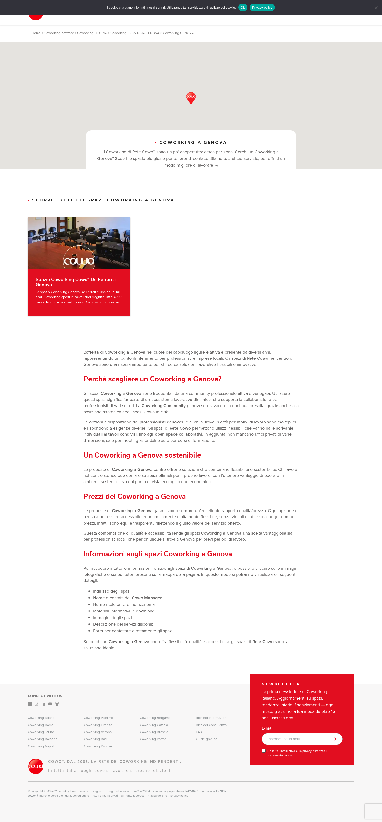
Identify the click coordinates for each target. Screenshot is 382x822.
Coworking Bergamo (155, 717)
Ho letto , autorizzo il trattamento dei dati (297, 752)
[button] (191, 98)
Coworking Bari (95, 738)
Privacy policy (262, 7)
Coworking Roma (40, 724)
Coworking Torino (41, 731)
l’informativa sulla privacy (295, 750)
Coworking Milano (41, 717)
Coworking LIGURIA (92, 33)
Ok (243, 7)
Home (36, 33)
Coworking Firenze (98, 724)
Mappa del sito (157, 795)
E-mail (267, 728)
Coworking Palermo (98, 717)
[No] (375, 7)
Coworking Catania (154, 724)
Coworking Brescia (154, 731)
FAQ (199, 731)
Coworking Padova (98, 745)
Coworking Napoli (41, 745)
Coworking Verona (98, 731)
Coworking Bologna (42, 738)
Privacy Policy (179, 795)
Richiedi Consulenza (211, 724)
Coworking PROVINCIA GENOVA (134, 33)
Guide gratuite (206, 738)
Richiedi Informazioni (211, 717)
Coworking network (59, 33)
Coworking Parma (153, 738)
